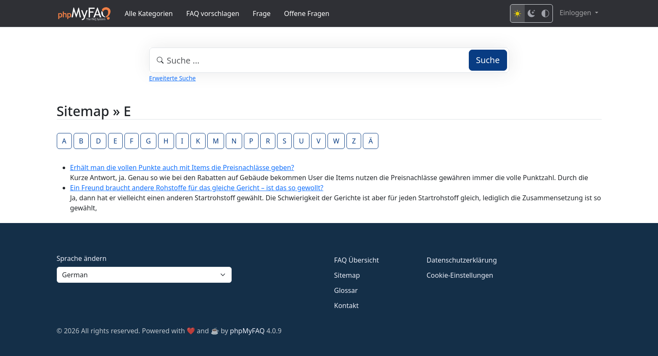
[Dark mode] (531, 13)
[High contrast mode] (545, 13)
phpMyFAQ (247, 330)
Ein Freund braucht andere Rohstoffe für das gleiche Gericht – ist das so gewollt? (196, 187)
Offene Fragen (307, 13)
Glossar (346, 290)
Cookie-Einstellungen (460, 275)
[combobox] (329, 60)
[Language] (144, 275)
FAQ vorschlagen (212, 13)
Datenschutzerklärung (462, 260)
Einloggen (576, 12)
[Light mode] (517, 13)
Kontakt (346, 305)
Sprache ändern (82, 258)
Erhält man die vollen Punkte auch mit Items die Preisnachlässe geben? (182, 167)
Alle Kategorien (149, 13)
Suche (488, 60)
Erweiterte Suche (172, 78)
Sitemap (347, 275)
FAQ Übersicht (356, 260)
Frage (261, 13)
